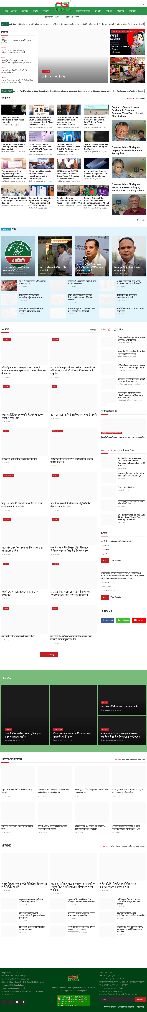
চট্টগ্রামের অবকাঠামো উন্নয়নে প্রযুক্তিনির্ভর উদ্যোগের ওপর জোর (70, 505)
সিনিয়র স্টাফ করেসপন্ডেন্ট (108, 740)
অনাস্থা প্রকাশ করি (109, 591)
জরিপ (130, 846)
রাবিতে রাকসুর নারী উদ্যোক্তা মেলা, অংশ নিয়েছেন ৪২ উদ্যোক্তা (81, 310)
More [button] (142, 846)
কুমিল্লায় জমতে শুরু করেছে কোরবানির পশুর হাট (127, 296)
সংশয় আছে (107, 587)
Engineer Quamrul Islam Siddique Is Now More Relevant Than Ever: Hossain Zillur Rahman (128, 112)
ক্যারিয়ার (136, 846)
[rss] (23, 1002)
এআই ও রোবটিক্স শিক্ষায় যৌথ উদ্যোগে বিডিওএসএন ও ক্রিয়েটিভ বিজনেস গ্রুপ (69, 550)
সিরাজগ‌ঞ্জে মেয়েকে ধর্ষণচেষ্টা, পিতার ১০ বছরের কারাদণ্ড (82, 282)
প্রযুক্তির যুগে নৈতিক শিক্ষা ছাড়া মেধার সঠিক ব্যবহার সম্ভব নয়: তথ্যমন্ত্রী (129, 901)
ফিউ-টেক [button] (110, 11)
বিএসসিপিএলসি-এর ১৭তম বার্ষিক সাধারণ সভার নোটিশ (122, 437)
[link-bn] (121, 645)
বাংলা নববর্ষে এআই (119, 80)
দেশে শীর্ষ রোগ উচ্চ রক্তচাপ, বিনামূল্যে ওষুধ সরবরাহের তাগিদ (22, 550)
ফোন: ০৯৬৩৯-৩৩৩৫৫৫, (109, 988)
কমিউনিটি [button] (121, 11)
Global (142, 98)
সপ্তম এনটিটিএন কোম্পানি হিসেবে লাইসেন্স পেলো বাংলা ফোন (22, 416)
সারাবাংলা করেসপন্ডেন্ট (9, 274)
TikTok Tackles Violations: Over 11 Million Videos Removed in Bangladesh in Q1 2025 (131, 462)
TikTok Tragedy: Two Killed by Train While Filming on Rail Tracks (96, 146)
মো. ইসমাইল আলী (123, 343)
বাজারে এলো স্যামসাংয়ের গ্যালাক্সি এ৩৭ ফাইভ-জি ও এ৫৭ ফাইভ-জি (54, 791)
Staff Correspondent (36, 127)
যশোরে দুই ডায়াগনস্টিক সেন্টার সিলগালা (53, 269)
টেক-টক (111, 846)
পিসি (127, 760)
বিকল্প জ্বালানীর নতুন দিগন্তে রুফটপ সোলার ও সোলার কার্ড (131, 339)
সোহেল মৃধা (121, 370)
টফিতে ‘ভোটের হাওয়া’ (127, 487)
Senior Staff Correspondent (10, 205)
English (5, 97)
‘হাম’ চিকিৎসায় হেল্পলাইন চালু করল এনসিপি (16, 269)
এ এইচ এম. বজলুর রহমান (125, 384)
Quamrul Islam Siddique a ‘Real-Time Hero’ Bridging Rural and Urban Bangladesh (128, 187)
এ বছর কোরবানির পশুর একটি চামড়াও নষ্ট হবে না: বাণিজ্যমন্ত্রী (129, 282)
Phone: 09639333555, (10, 988)
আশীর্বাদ (106, 546)
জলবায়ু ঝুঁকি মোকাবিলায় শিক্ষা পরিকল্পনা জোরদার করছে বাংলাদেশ (81, 900)
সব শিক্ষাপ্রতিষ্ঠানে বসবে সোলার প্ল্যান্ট (119, 706)
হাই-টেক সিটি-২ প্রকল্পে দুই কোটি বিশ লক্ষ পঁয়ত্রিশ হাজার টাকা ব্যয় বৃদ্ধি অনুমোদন (70, 594)
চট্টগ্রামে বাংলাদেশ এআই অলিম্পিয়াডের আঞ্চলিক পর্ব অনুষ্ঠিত (131, 914)
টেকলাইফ (6, 678)
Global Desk (5, 125)
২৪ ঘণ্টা (5, 329)
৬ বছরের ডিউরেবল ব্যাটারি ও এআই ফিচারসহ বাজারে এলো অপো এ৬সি (126, 827)
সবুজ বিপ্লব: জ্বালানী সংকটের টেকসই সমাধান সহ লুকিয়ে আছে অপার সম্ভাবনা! (130, 395)
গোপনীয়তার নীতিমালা (126, 1007)
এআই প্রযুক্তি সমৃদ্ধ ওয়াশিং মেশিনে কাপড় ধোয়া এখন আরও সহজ (131, 475)
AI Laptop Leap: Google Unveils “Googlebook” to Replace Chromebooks (95, 173)
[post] (73, 56)
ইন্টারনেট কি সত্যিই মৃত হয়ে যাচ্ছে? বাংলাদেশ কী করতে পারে (131, 380)
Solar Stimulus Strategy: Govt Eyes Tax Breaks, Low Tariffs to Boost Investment (95, 120)
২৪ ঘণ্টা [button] (14, 11)
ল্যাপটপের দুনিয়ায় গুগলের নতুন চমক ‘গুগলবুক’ (19, 594)
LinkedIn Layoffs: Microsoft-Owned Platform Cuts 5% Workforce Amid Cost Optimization (68, 147)
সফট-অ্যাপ (141, 760)
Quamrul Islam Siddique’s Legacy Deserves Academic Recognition (127, 150)
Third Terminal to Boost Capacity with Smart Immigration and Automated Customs (73, 91)
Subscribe (140, 999)
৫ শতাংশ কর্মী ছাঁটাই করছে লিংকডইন (19, 459)
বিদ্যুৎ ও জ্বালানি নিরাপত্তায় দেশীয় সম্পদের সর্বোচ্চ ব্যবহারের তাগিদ (22, 505)
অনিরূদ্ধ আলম (116, 52)
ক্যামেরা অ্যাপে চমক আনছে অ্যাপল (18, 637)
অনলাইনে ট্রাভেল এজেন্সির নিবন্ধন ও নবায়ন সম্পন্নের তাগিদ (81, 914)
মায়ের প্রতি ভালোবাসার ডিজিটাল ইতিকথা (125, 48)
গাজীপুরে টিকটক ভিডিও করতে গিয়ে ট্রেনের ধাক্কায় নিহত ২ (71, 461)
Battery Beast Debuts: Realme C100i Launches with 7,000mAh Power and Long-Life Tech (40, 147)
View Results (116, 560)
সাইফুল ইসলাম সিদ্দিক (124, 400)
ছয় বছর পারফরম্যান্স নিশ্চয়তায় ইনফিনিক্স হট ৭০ (17, 827)
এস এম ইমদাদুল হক (123, 357)
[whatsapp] (10, 1002)
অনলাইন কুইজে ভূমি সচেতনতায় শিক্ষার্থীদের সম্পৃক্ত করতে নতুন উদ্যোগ (69, 24)
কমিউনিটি (6, 845)
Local (137, 98)
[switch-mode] (144, 4)
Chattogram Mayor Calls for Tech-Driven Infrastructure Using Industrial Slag (40, 174)
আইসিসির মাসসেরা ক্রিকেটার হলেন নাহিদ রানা (130, 310)
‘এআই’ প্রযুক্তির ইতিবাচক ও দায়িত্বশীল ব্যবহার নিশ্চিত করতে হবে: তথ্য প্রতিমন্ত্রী (90, 267)
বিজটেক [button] (47, 11)
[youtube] (17, 1002)
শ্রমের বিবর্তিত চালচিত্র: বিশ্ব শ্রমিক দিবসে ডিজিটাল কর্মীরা (131, 353)
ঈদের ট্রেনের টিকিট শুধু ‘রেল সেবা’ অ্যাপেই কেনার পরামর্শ (91, 791)
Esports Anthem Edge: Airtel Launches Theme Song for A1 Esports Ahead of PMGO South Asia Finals (96, 201)
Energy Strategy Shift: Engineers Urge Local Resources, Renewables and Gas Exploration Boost (13, 174)
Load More (49, 655)
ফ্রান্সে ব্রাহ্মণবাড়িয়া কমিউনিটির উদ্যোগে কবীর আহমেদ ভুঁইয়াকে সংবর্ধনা (80, 297)
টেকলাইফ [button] (25, 11)
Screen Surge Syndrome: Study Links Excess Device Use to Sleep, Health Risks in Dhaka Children (41, 120)
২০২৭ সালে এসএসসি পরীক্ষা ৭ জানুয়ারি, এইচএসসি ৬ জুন (31, 310)
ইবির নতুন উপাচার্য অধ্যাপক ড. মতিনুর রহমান (127, 269)
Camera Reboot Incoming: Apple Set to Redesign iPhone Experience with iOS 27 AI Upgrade (41, 201)
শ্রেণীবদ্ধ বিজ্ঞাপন (109, 411)
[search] (141, 11)
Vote (104, 560)
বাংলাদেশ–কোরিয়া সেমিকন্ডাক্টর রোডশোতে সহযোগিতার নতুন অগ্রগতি (71, 638)
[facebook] (4, 1002)
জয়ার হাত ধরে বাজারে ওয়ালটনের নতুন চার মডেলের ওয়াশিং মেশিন (127, 791)
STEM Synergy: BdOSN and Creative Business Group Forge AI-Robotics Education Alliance (68, 174)
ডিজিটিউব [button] (133, 11)
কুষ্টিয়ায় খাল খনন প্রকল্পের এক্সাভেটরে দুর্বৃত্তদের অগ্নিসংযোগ (31, 296)
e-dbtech (130, 98)
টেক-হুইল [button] (98, 11)
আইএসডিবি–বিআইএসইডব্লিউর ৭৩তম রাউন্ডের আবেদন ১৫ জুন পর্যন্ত (118, 885)
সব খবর (93, 330)
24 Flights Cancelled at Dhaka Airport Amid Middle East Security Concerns (131, 517)
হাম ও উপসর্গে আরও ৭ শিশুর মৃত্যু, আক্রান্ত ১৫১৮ (32, 282)
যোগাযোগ (140, 1007)
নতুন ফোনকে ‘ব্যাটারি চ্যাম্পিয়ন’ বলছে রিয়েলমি (69, 416)
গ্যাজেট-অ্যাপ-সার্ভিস (11, 759)
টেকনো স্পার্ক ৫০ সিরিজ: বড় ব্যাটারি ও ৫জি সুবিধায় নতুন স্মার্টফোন (90, 827)
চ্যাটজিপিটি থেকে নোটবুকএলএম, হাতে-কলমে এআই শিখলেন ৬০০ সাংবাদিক (130, 929)
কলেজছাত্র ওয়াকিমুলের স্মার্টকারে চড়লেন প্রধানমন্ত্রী (32, 928)
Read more (141, 220)
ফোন (123, 760)
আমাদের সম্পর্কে (110, 1007)
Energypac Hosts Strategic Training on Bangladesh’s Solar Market (13, 146)
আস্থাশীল (106, 583)
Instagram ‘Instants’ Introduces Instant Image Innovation (12, 119)
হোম (6, 11)
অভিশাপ (106, 550)
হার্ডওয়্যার (133, 760)
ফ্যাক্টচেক (124, 846)
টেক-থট (118, 846)
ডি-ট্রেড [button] (36, 11)
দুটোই (105, 554)
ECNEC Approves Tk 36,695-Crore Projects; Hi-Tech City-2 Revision (14, 200)
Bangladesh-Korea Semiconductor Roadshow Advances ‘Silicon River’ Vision (71, 200)
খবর (8, 229)
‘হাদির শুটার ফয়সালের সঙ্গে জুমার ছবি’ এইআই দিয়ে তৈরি (131, 502)
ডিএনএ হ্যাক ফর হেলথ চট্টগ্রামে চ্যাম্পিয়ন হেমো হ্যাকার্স (31, 900)
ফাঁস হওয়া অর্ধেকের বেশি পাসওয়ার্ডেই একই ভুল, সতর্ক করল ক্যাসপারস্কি (32, 915)
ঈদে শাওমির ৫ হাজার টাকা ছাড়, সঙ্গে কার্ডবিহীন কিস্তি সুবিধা (52, 827)
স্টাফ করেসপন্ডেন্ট (10, 740)
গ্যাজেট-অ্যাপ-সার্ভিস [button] (83, 11)
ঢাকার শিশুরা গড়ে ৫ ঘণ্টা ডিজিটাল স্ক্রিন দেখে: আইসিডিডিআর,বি (24, 885)
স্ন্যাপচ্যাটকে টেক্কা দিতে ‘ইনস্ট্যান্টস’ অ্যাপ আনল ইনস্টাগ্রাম (116, 24)
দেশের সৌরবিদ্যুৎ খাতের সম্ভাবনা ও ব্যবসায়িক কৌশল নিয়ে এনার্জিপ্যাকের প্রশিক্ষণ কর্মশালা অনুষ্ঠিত (72, 370)
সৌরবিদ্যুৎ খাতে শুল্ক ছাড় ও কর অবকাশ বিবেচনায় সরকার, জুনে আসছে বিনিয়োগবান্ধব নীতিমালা (23, 370)
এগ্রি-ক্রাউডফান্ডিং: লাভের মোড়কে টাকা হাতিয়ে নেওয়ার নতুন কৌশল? (131, 366)
